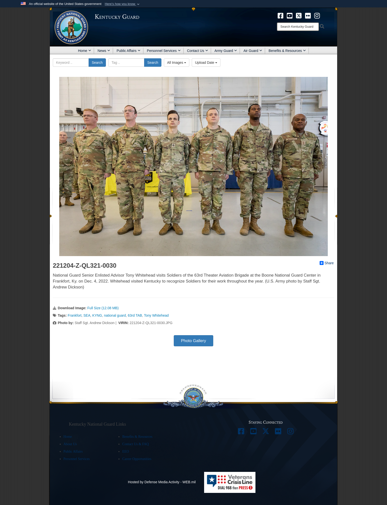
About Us (70, 444)
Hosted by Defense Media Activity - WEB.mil (162, 482)
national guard (115, 315)
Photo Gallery (193, 340)
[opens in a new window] (280, 15)
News (103, 51)
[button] (122, 3)
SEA (86, 315)
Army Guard (225, 51)
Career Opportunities (136, 459)
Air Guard (252, 51)
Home (84, 51)
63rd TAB (135, 315)
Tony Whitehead (156, 315)
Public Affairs (128, 51)
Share (327, 263)
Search (97, 63)
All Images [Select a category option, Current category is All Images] (176, 63)
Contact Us (197, 51)
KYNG (97, 315)
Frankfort (74, 315)
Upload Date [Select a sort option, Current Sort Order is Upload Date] (206, 63)
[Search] (298, 26)
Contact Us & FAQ (135, 444)
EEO (125, 451)
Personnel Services (164, 51)
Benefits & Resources (287, 51)
